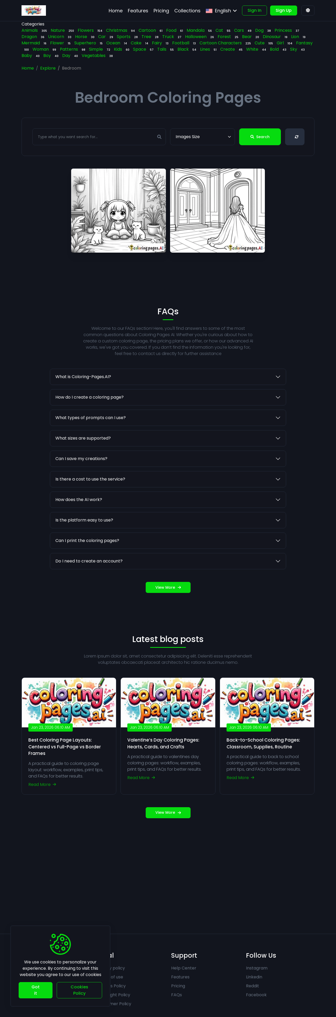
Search (260, 136)
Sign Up (284, 10)
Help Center (183, 968)
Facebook (256, 995)
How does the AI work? (78, 523)
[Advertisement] (168, 876)
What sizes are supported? (83, 462)
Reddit (252, 986)
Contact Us (33, 977)
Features (180, 977)
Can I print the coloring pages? (87, 564)
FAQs (176, 995)
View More (168, 611)
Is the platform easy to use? (84, 544)
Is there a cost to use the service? (90, 503)
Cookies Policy (111, 986)
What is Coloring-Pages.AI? (83, 401)
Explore (48, 68)
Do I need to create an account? (89, 585)
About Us (31, 968)
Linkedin (254, 977)
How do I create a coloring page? (89, 421)
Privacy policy (110, 968)
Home (28, 68)
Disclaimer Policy (113, 1004)
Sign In (254, 10)
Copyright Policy (113, 995)
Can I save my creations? (81, 482)
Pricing (178, 986)
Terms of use (109, 977)
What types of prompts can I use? (90, 442)
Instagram (256, 968)
